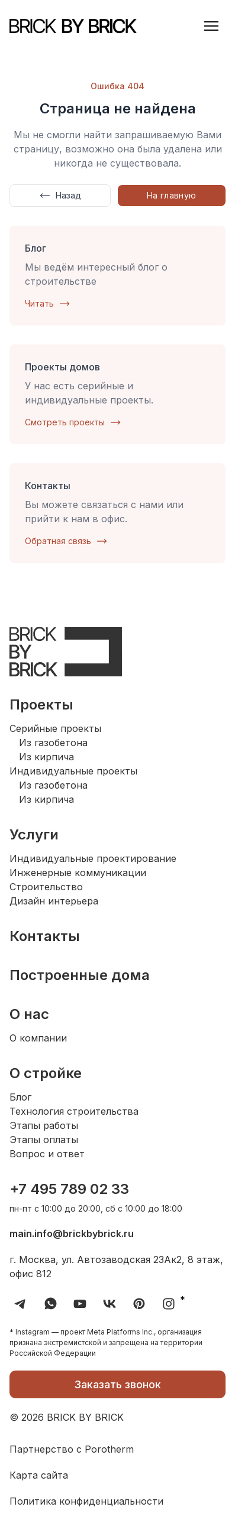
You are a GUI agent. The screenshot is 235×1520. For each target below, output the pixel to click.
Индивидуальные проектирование (92, 858)
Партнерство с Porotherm (71, 1449)
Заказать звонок (117, 1384)
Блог (20, 1097)
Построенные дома (79, 975)
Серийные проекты (55, 728)
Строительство (46, 887)
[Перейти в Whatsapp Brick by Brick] (50, 1304)
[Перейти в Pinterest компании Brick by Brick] (139, 1304)
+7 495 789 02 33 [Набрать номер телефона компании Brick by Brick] (69, 1188)
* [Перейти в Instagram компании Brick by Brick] (171, 1304)
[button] (211, 26)
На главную (172, 195)
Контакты (44, 936)
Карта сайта (38, 1475)
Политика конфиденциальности (86, 1501)
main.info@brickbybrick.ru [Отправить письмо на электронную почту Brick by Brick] (71, 1233)
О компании (38, 1038)
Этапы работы (43, 1125)
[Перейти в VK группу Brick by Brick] (109, 1304)
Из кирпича (46, 757)
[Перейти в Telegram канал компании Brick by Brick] (20, 1304)
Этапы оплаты (43, 1139)
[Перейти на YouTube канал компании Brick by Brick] (80, 1304)
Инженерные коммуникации (77, 872)
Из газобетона (53, 742)
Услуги (34, 834)
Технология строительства (74, 1111)
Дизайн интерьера (53, 901)
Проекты (41, 704)
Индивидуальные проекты (73, 771)
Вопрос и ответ (47, 1154)
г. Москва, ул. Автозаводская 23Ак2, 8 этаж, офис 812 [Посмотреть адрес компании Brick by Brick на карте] (116, 1267)
